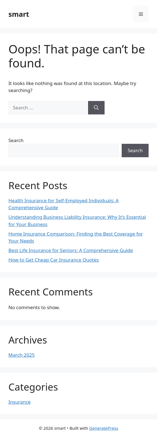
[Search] (96, 107)
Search (16, 140)
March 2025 (21, 355)
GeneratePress (103, 428)
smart (18, 14)
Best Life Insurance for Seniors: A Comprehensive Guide (70, 250)
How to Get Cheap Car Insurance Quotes (53, 260)
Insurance (19, 402)
